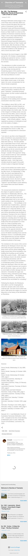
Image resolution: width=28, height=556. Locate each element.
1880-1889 (4, 431)
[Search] (26, 3)
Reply (8, 455)
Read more (23, 500)
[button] (26, 12)
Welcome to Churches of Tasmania (12, 488)
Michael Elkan (17, 550)
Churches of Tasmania (14, 2)
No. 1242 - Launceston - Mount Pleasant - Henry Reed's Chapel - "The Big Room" (11, 507)
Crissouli (9, 440)
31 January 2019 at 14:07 (17, 440)
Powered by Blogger (14, 547)
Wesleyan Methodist (7, 434)
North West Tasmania (14, 431)
